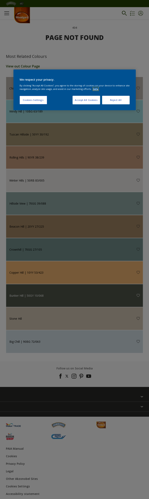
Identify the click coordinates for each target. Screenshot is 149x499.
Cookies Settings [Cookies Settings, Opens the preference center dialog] (33, 99)
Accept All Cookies (86, 99)
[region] (74, 89)
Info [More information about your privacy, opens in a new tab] (95, 88)
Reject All (116, 99)
